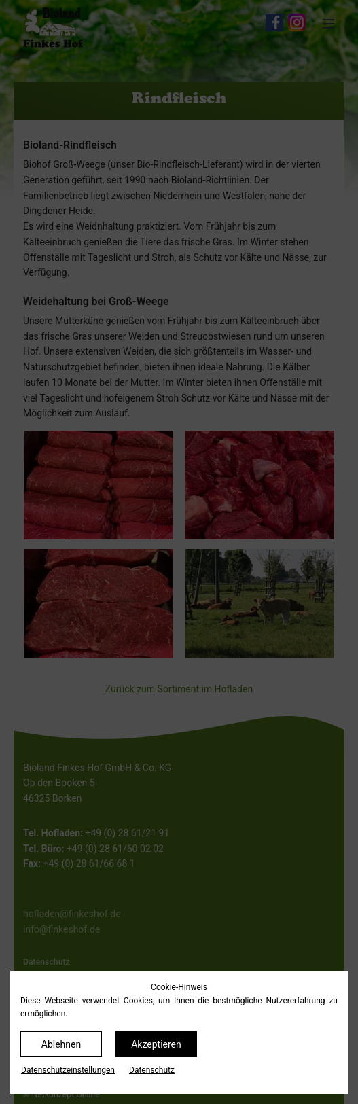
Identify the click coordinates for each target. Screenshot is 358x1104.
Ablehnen (61, 1044)
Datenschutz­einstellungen (68, 1070)
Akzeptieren (156, 1044)
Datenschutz (152, 1070)
